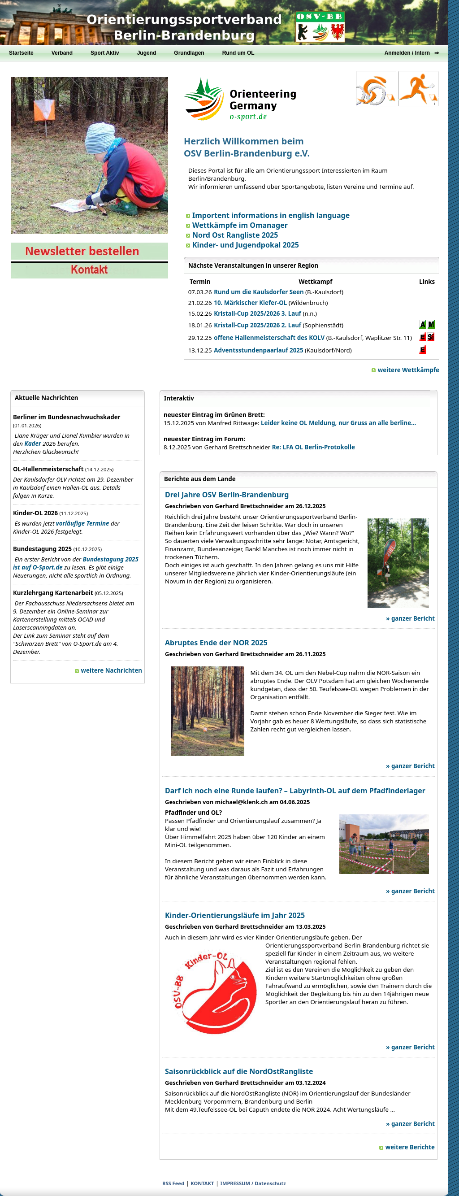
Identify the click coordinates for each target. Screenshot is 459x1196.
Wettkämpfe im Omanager (237, 225)
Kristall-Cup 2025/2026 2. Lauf (257, 325)
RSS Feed (173, 1183)
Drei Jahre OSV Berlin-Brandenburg (227, 495)
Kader (33, 443)
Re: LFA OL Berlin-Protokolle (313, 447)
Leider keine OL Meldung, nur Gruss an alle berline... (338, 423)
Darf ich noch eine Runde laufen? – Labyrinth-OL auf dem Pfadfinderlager (295, 791)
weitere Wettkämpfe (405, 370)
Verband (62, 53)
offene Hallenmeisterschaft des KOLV (269, 338)
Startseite (21, 53)
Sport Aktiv (105, 53)
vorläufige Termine (82, 523)
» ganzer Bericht (410, 618)
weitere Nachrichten (108, 670)
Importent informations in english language (268, 215)
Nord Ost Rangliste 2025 (232, 235)
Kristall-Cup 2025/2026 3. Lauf (257, 313)
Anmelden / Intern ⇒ (412, 53)
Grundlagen (189, 53)
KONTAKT (202, 1183)
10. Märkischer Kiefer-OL (250, 303)
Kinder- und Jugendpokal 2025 (242, 245)
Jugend (146, 53)
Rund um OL (238, 53)
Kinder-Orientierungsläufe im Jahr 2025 (235, 915)
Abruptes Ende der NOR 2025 (216, 643)
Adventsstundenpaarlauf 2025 (258, 350)
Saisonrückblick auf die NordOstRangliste (239, 1071)
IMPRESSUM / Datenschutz (253, 1183)
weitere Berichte (407, 1147)
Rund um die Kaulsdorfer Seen (258, 292)
